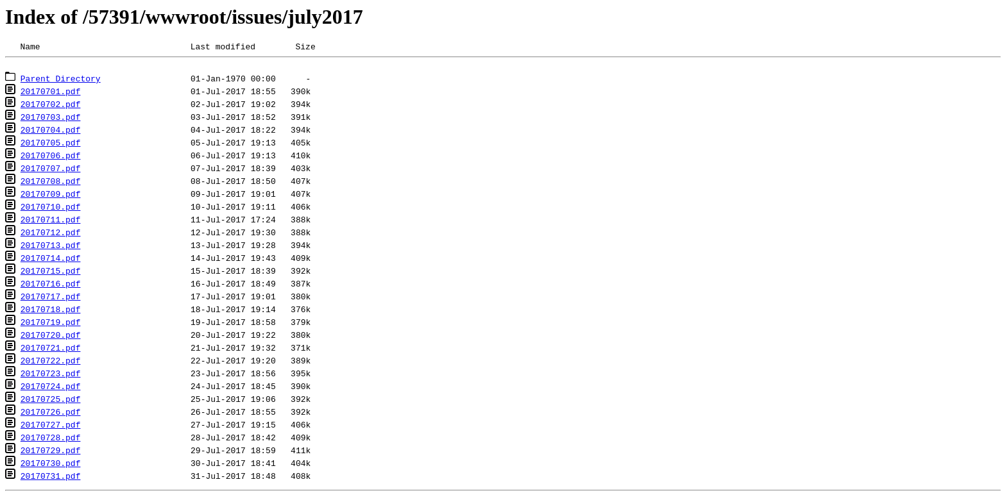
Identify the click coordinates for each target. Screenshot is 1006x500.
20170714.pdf (51, 261)
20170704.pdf (51, 133)
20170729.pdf (51, 454)
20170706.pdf (51, 159)
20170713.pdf (51, 248)
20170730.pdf (51, 466)
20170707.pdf (51, 172)
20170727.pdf (51, 428)
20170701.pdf (51, 95)
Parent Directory (61, 82)
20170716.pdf (51, 287)
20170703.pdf (51, 120)
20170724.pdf (51, 390)
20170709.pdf (51, 197)
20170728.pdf (51, 441)
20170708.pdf (51, 184)
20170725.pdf (51, 402)
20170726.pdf (51, 415)
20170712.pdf (51, 236)
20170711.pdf (51, 223)
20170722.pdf (51, 364)
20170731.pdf (51, 479)
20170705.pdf (51, 146)
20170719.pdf (51, 325)
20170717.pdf (51, 300)
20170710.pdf (51, 210)
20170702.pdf (51, 107)
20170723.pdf (51, 377)
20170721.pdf (51, 351)
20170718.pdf (51, 313)
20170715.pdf (51, 274)
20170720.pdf (51, 338)
